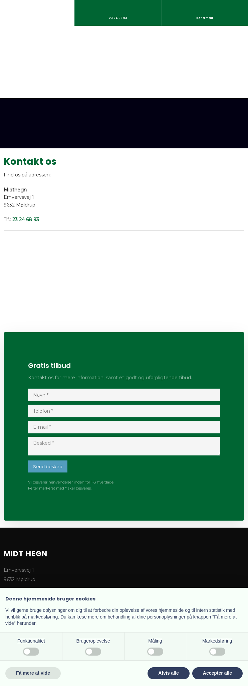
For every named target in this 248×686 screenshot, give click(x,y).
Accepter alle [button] (217, 673)
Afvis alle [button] (168, 673)
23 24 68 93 (25, 220)
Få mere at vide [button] (33, 673)
